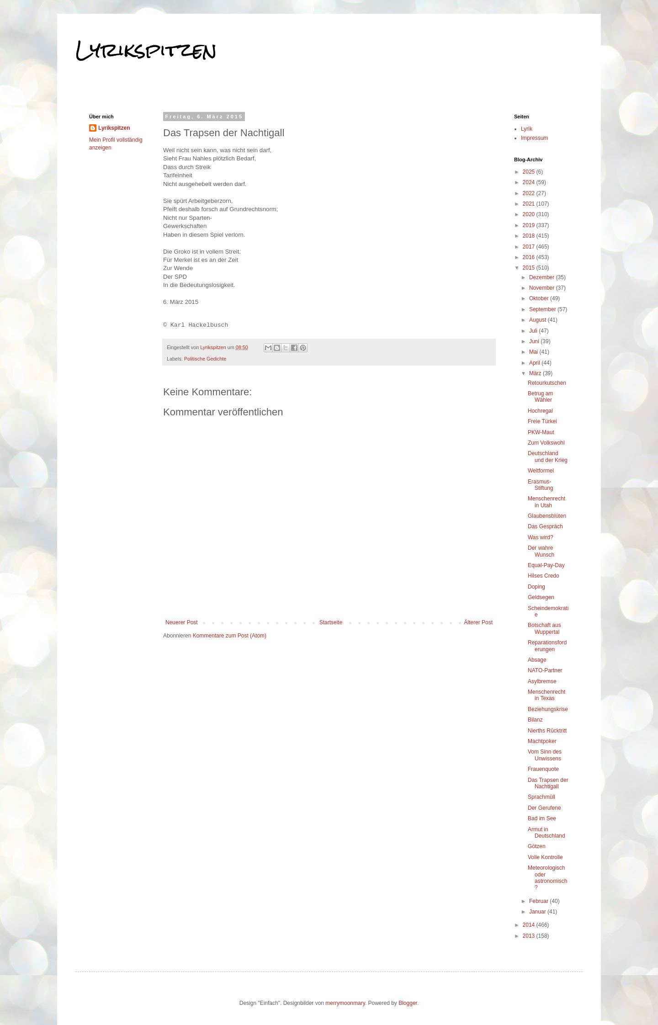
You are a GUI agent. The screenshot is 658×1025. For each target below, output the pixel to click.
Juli (534, 331)
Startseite (331, 622)
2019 (529, 225)
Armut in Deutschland (546, 832)
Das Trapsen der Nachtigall (548, 783)
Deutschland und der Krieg (548, 456)
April (535, 363)
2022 (529, 193)
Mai (534, 352)
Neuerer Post (181, 622)
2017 (529, 247)
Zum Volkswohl (546, 443)
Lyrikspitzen (146, 49)
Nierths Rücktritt (547, 731)
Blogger (407, 1003)
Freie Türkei (542, 421)
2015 (529, 268)
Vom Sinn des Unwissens (545, 755)
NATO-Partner (545, 670)
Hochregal (540, 411)
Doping (536, 587)
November (542, 288)
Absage (537, 660)
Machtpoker (542, 741)
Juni (535, 341)
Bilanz (535, 720)
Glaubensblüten (547, 516)
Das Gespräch (545, 526)
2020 (529, 214)
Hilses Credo (543, 576)
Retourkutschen (547, 383)
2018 (529, 236)
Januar (538, 911)
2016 (529, 257)
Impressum (534, 138)
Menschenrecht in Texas (546, 695)
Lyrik (526, 129)
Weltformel (541, 470)
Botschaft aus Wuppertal (544, 628)
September (543, 309)
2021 (529, 204)
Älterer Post (478, 622)
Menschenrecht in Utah (546, 501)
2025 (529, 172)
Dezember (542, 277)
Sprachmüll (541, 797)
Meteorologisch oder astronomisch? (547, 878)
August (538, 320)
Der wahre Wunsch (541, 551)
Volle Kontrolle (545, 857)
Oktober (539, 298)
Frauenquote (543, 769)
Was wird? (540, 537)
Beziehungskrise (548, 709)
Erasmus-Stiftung (540, 484)
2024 (529, 182)
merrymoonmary (345, 1003)
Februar (539, 901)
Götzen (537, 846)
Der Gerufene (544, 808)
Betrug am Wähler (540, 396)
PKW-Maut (541, 432)
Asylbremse (542, 681)
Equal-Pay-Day (546, 565)
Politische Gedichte (205, 358)
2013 (529, 936)
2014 (529, 925)
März (536, 373)
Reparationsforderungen (547, 645)
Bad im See (542, 818)
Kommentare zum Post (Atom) (229, 635)
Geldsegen (541, 597)
